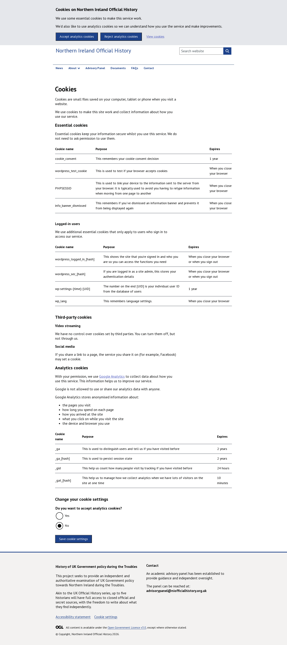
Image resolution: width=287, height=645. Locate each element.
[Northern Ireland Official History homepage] (93, 51)
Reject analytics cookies (121, 36)
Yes (67, 516)
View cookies (155, 36)
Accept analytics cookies (77, 36)
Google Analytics (112, 376)
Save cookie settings (73, 539)
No (67, 525)
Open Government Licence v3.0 (127, 627)
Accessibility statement (73, 617)
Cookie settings (105, 617)
